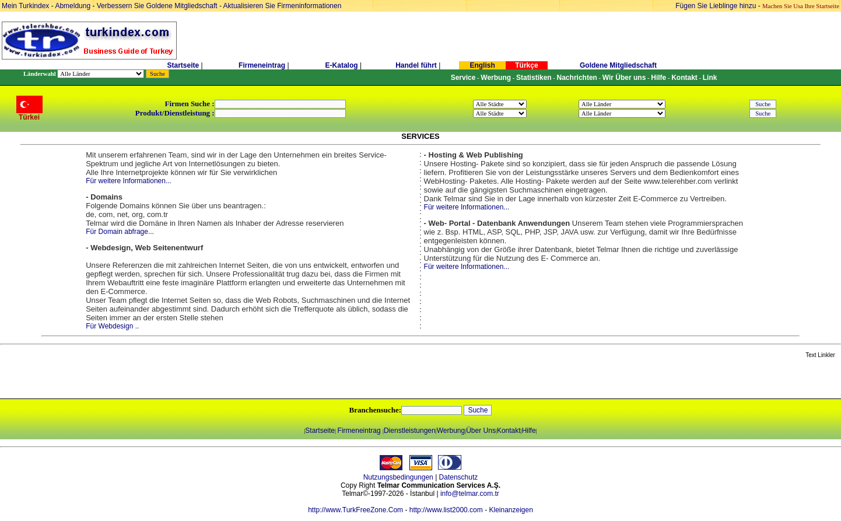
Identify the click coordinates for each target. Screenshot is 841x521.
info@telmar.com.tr (469, 493)
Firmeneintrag (263, 65)
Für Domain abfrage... (120, 232)
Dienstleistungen (410, 430)
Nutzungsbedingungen (398, 477)
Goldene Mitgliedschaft (618, 65)
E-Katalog (341, 65)
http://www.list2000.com (446, 510)
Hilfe (529, 430)
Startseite (183, 65)
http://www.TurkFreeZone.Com (355, 510)
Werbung (451, 430)
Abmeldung (72, 6)
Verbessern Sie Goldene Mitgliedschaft (158, 6)
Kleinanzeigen (510, 510)
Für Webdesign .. (112, 326)
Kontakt (509, 430)
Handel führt (416, 65)
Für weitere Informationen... (128, 181)
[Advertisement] (138, 379)
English (482, 65)
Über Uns (481, 430)
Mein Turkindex (25, 6)
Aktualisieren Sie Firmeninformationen (282, 6)
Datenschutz (458, 477)
